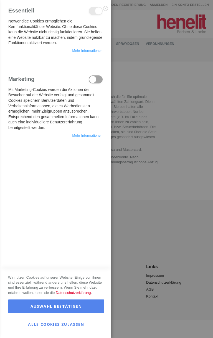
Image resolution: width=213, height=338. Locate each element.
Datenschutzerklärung (73, 293)
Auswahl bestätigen (56, 306)
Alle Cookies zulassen (56, 324)
